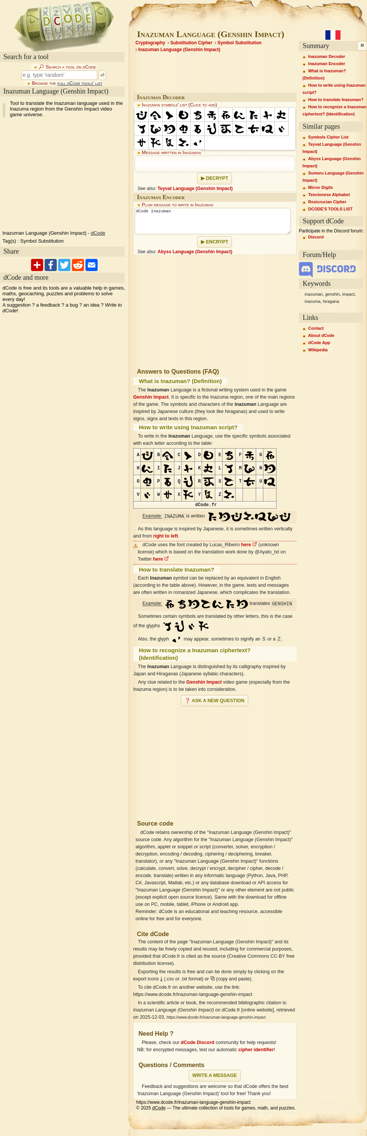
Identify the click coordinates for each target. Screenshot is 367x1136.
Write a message (214, 1075)
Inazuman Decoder (326, 56)
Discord (316, 237)
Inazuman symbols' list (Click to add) (179, 105)
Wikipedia (318, 350)
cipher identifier (256, 1049)
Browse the (67, 83)
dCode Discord (198, 1042)
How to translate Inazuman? (336, 99)
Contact (316, 328)
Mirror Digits (320, 187)
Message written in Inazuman (171, 152)
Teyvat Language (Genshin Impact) (195, 188)
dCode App (319, 342)
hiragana (331, 301)
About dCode (321, 335)
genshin (332, 294)
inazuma (312, 301)
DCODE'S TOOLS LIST (330, 209)
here (249, 544)
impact (348, 294)
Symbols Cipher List (328, 137)
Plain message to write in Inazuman (177, 204)
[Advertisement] (215, 760)
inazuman (314, 294)
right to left (165, 536)
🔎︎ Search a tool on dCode (67, 67)
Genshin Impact (151, 397)
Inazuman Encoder (326, 63)
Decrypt (217, 178)
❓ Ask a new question (214, 700)
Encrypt (217, 242)
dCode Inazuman (213, 221)
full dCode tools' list (79, 83)
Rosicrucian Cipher (327, 201)
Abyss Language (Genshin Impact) (195, 251)
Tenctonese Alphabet (329, 194)
